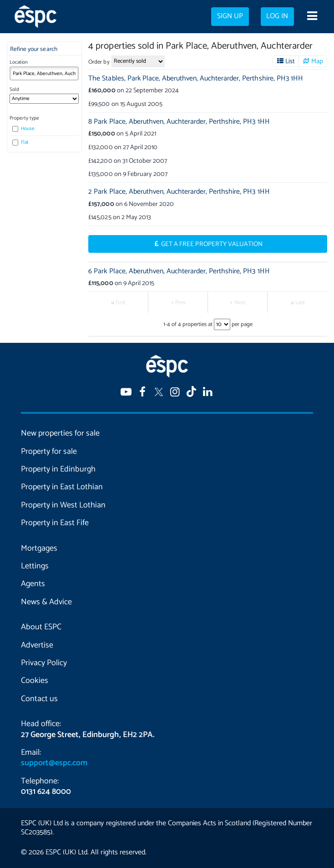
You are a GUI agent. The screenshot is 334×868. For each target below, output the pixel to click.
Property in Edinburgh (58, 469)
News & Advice (46, 602)
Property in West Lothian (63, 505)
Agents (33, 584)
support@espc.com (54, 763)
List (290, 61)
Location (19, 62)
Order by (98, 62)
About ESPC (41, 627)
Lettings (35, 566)
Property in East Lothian (62, 487)
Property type (24, 118)
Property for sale (49, 451)
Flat (20, 142)
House (23, 129)
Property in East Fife (55, 523)
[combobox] (44, 73)
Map (317, 61)
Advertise (37, 645)
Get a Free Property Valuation (212, 244)
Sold (14, 89)
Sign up (230, 16)
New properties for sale (60, 433)
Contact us (39, 699)
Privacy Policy (44, 663)
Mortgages (39, 548)
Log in (277, 16)
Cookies (34, 680)
